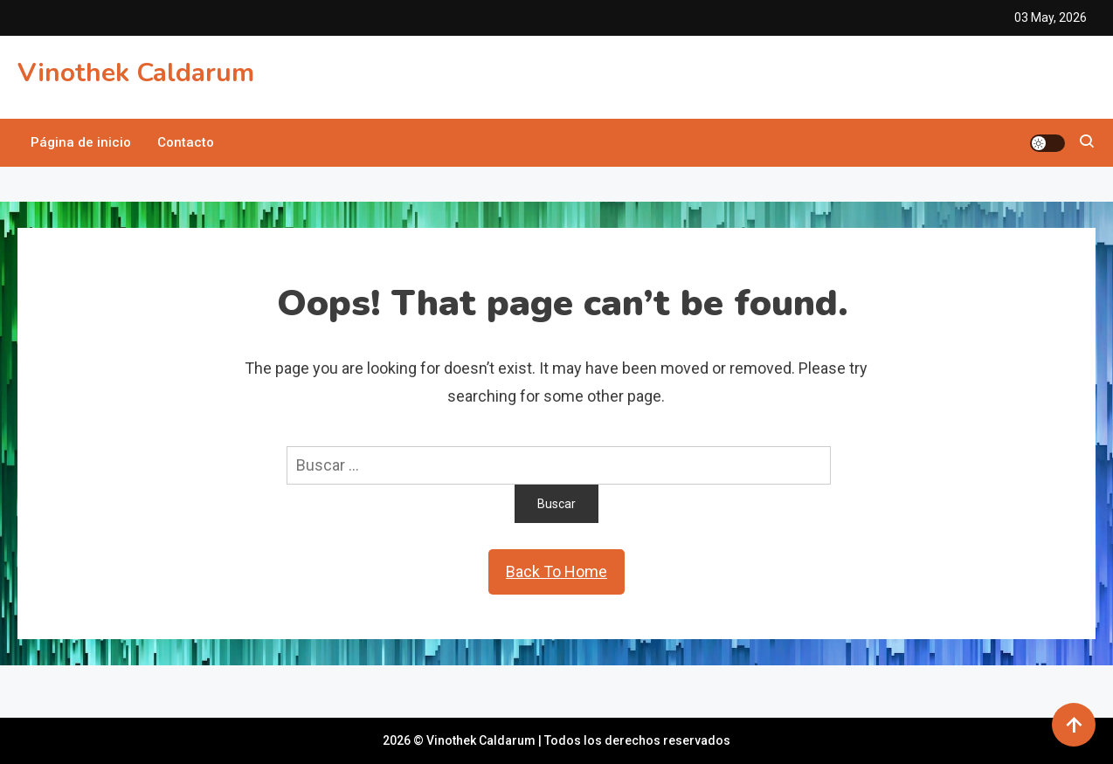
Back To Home (556, 571)
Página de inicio (81, 142)
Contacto (185, 142)
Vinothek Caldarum (135, 73)
